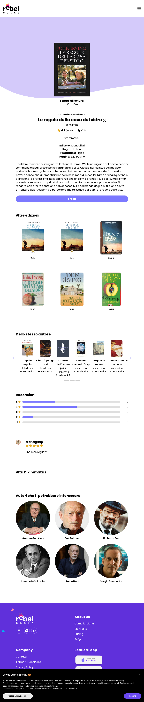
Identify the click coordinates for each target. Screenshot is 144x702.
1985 (111, 309)
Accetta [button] (132, 696)
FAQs (78, 639)
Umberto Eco (111, 538)
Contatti (21, 657)
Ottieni (72, 199)
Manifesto (81, 629)
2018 (32, 258)
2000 (111, 258)
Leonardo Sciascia (33, 581)
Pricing (79, 634)
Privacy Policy (24, 667)
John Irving (72, 124)
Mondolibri (78, 145)
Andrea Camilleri (33, 538)
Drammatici (71, 138)
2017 (72, 258)
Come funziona (84, 623)
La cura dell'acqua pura (63, 364)
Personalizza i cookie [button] (18, 696)
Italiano (77, 149)
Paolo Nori (72, 581)
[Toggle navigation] (138, 8)
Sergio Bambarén (111, 581)
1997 (32, 309)
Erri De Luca (72, 538)
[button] (139, 674)
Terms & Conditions (28, 662)
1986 (72, 309)
